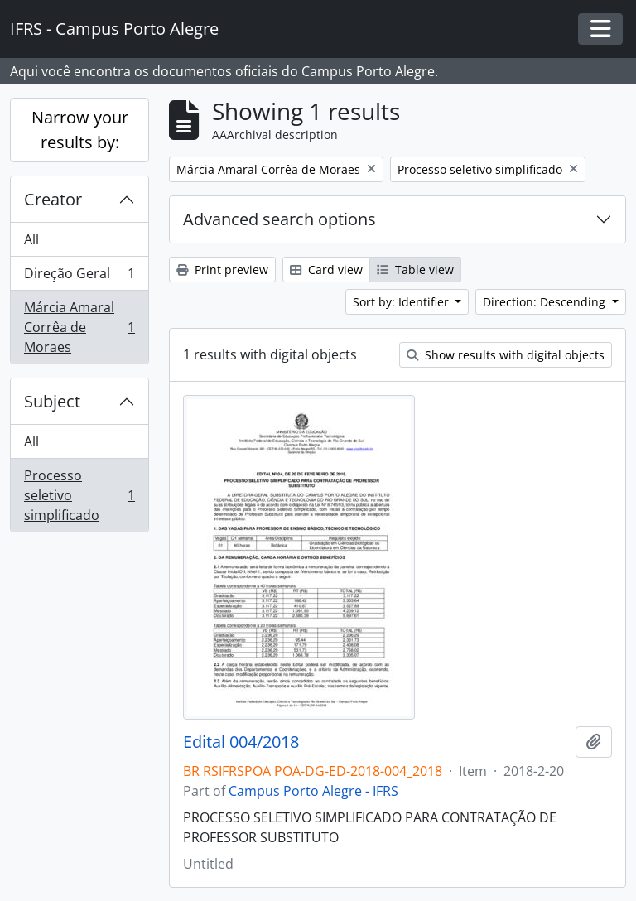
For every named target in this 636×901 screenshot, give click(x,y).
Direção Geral (79, 277)
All (31, 239)
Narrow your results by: (79, 129)
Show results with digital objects (506, 355)
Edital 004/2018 (241, 742)
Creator (53, 199)
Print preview (222, 269)
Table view (415, 269)
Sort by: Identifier (402, 302)
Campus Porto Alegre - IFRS (313, 791)
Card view (326, 269)
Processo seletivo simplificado (79, 495)
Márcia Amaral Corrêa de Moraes (79, 327)
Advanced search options (279, 219)
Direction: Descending (546, 302)
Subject (52, 401)
